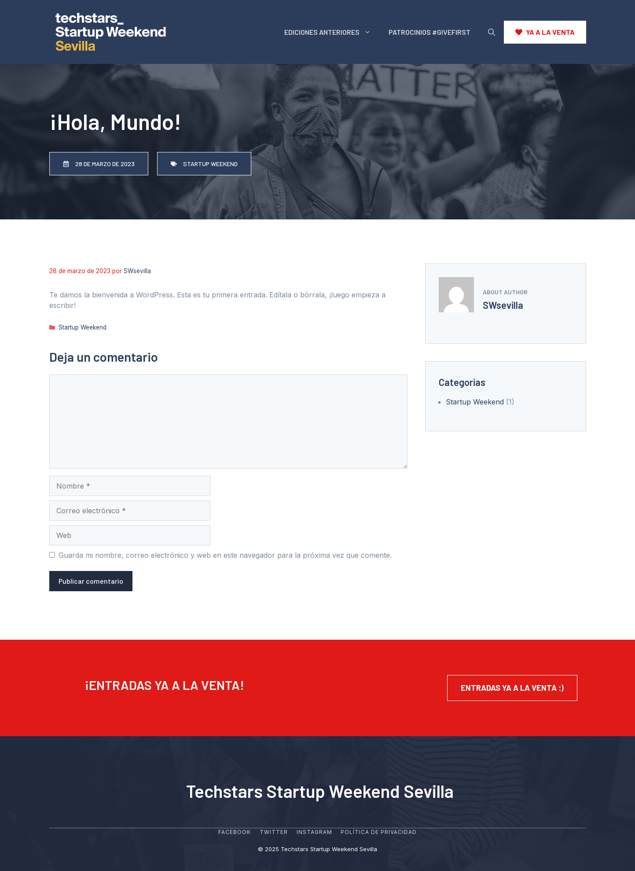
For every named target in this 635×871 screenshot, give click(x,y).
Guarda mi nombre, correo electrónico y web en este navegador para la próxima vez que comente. (225, 555)
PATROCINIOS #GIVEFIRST (429, 32)
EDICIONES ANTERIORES (332, 32)
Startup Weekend (82, 327)
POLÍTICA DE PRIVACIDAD (378, 832)
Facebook (234, 832)
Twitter (274, 832)
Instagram (314, 832)
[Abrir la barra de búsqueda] (491, 32)
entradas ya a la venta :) (512, 688)
